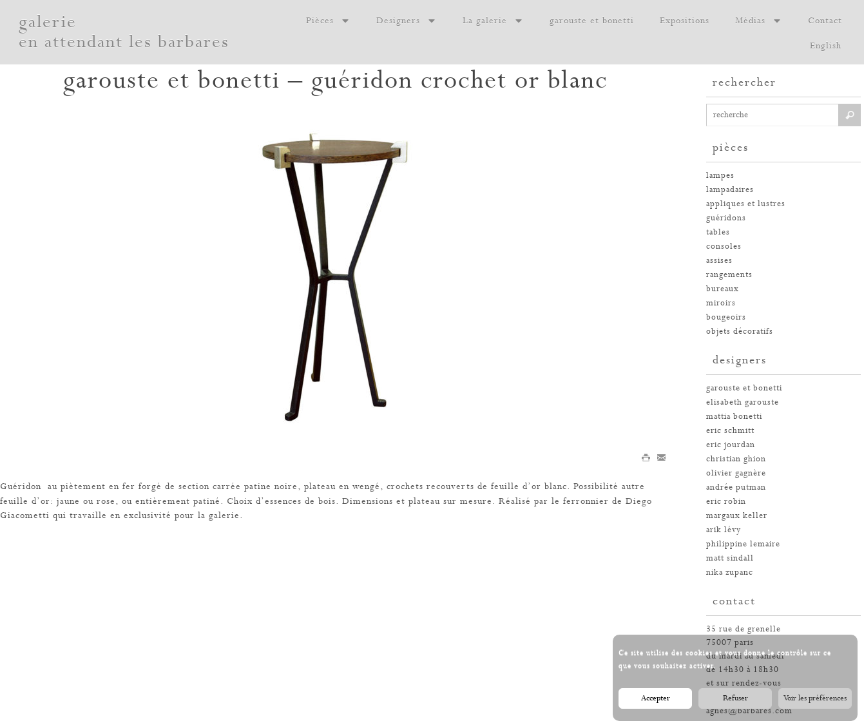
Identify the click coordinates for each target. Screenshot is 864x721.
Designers (406, 20)
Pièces (328, 20)
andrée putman (736, 487)
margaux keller (736, 515)
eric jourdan (730, 444)
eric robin (726, 501)
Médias (758, 20)
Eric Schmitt (730, 430)
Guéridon (20, 486)
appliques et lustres (745, 203)
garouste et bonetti (592, 20)
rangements (729, 274)
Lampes (720, 175)
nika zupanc (729, 572)
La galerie (493, 20)
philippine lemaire (743, 544)
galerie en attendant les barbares (124, 32)
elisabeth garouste (742, 402)
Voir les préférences (815, 698)
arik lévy (723, 529)
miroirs (721, 303)
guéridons (726, 218)
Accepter (655, 698)
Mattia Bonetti (734, 416)
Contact (825, 20)
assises (719, 260)
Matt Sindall (730, 558)
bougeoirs (726, 317)
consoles (724, 246)
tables (718, 232)
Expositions (684, 20)
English (825, 46)
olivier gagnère (736, 473)
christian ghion (736, 459)
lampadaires (730, 189)
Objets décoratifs (739, 331)
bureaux (722, 289)
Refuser (735, 698)
